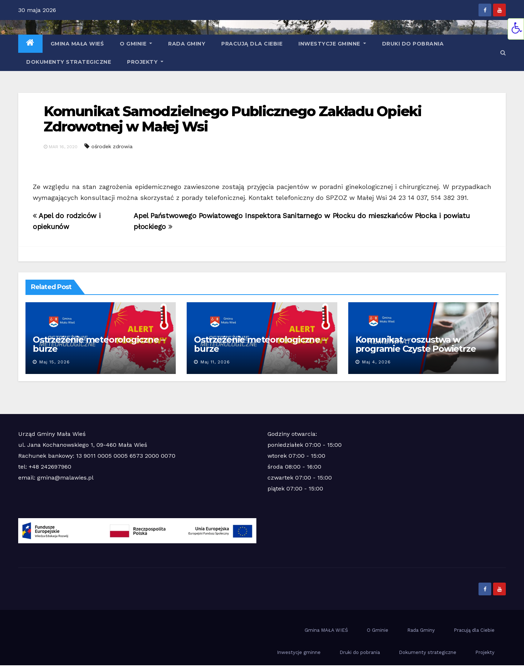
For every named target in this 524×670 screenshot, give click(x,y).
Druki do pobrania (413, 43)
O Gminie (136, 43)
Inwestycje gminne (332, 43)
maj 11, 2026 (215, 361)
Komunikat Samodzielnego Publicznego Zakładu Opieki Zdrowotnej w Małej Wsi (232, 119)
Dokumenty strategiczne (68, 62)
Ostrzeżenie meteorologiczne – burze (99, 344)
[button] (503, 52)
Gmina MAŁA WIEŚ (77, 43)
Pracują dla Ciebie (251, 43)
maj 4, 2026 (376, 361)
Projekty (145, 62)
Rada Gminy (186, 43)
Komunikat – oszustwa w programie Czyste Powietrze (416, 344)
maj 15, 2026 (54, 361)
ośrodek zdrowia (111, 146)
